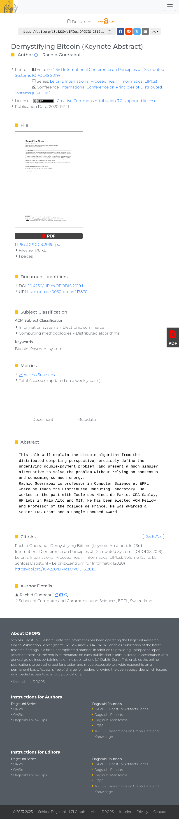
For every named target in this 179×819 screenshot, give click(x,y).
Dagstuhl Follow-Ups (30, 720)
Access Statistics (37, 374)
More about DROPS (29, 682)
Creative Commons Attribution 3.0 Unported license (94, 100)
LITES (99, 726)
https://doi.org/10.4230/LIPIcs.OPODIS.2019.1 (56, 569)
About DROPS (102, 812)
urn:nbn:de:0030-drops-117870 (58, 291)
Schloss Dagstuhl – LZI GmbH (62, 812)
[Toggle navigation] (170, 6)
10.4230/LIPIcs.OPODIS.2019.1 (55, 285)
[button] (155, 31)
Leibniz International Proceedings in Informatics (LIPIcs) (103, 81)
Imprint (125, 812)
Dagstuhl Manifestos (111, 720)
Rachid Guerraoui (61, 54)
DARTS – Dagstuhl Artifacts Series (121, 709)
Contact (159, 812)
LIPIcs (18, 709)
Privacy (142, 812)
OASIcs (19, 715)
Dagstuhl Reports (109, 715)
